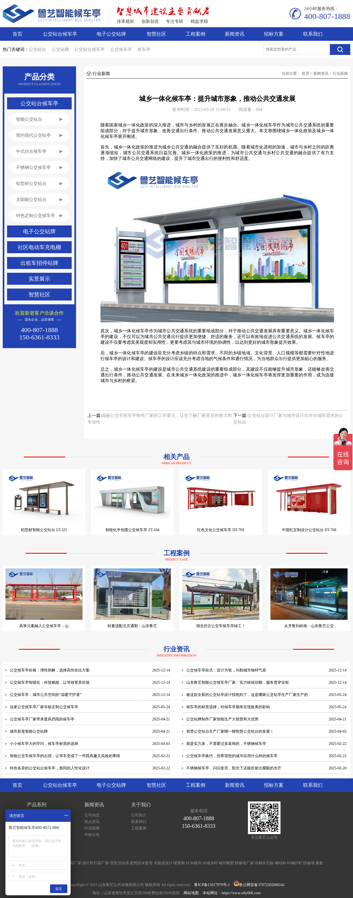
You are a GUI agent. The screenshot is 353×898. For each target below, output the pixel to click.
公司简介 (138, 815)
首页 (17, 34)
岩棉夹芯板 (264, 863)
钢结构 (280, 863)
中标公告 (92, 835)
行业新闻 (340, 74)
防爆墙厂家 (244, 863)
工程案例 (195, 34)
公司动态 (92, 815)
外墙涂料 (210, 863)
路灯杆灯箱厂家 (95, 863)
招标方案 (273, 34)
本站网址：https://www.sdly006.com (232, 893)
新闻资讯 (234, 34)
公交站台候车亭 (60, 34)
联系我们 (313, 34)
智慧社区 (156, 34)
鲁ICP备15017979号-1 (212, 885)
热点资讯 (92, 822)
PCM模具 (194, 863)
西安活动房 (119, 863)
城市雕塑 (226, 863)
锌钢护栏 (294, 863)
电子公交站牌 (111, 34)
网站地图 (191, 893)
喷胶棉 (179, 863)
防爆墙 (309, 863)
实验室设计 (163, 863)
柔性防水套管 (141, 863)
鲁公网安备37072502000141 (262, 885)
